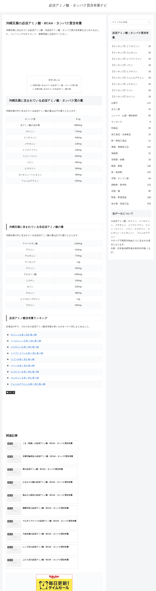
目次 (51, 80)
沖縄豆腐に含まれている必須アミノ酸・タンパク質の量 (55, 85)
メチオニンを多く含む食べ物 (25, 347)
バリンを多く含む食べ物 (22, 366)
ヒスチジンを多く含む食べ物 (25, 372)
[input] (131, 22)
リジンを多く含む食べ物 (22, 360)
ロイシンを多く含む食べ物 (24, 335)
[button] (149, 22)
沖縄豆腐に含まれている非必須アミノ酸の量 (52, 89)
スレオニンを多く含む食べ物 (25, 378)
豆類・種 (10, 393)
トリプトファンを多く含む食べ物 (27, 354)
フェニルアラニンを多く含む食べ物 (28, 384)
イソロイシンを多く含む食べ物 (26, 341)
